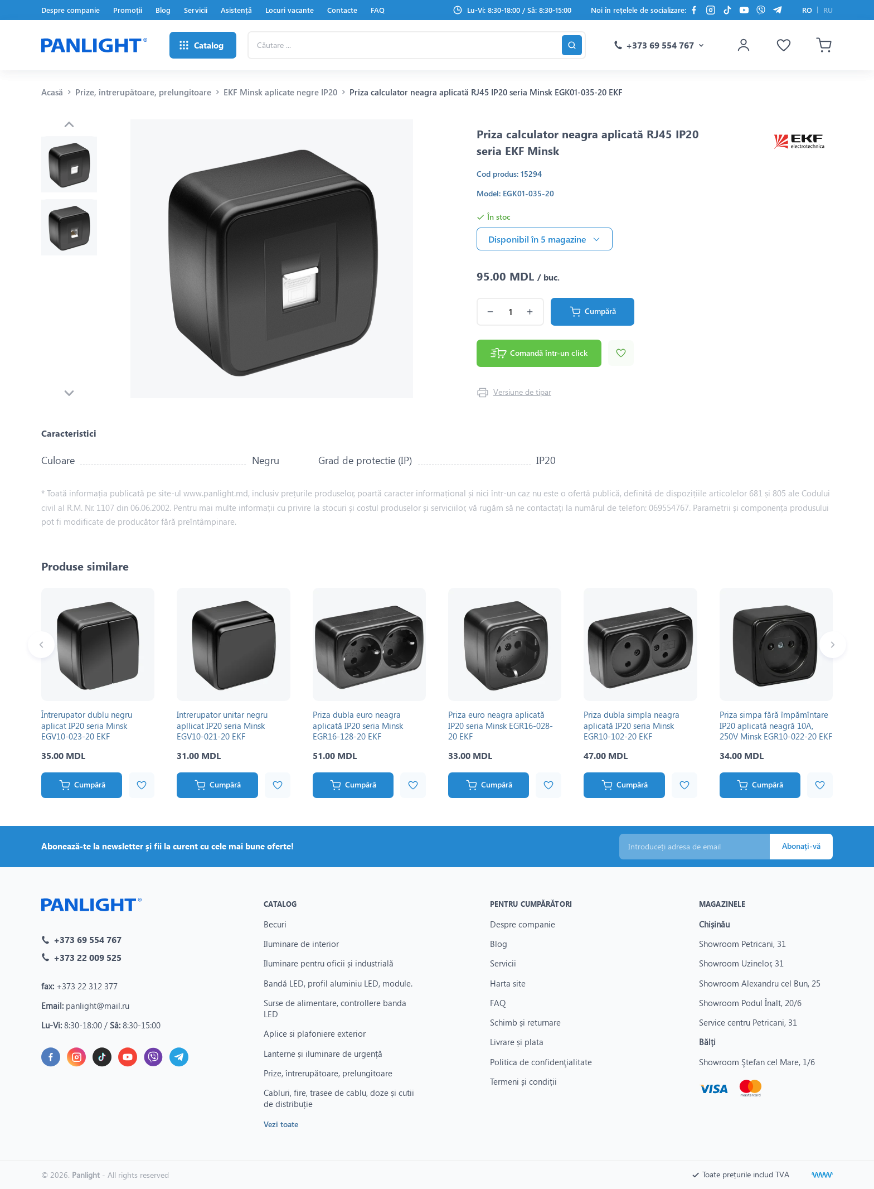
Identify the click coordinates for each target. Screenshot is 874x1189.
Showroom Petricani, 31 (742, 943)
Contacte (342, 9)
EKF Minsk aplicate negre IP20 (280, 92)
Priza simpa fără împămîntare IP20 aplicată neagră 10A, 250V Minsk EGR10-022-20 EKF (776, 725)
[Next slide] (69, 393)
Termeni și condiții (523, 1081)
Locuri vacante (289, 9)
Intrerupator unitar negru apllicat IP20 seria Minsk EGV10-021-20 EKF (222, 725)
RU (828, 9)
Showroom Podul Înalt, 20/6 (750, 1002)
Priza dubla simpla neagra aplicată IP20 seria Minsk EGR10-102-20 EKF (631, 725)
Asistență (236, 9)
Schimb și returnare (525, 1022)
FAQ (378, 9)
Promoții (127, 9)
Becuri (275, 924)
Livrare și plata (516, 1041)
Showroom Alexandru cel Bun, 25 (759, 983)
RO (807, 9)
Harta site (508, 983)
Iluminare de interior (301, 943)
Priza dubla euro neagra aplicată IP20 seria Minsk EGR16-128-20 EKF (358, 725)
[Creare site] (822, 1175)
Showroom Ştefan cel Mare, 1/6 (757, 1061)
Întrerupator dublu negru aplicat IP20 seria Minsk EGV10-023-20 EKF (86, 725)
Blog (163, 9)
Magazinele (722, 903)
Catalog (280, 903)
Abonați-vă (801, 845)
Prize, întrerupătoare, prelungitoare (143, 92)
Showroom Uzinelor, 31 (741, 963)
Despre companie (70, 9)
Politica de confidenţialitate (541, 1061)
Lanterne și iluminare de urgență (323, 1053)
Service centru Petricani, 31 (748, 1022)
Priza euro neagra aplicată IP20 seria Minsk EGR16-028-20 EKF (500, 725)
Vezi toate (281, 1124)
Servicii (195, 9)
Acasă (52, 92)
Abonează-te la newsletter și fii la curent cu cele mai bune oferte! (167, 846)
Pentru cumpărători (531, 903)
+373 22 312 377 (87, 986)
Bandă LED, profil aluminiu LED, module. (338, 983)
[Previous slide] (69, 124)
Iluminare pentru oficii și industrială (329, 963)
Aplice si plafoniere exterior (315, 1033)
